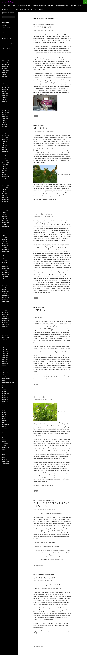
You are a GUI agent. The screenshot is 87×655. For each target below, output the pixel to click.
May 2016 (4, 285)
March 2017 (5, 266)
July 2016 (4, 282)
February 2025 (5, 83)
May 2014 (4, 332)
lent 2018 (4, 405)
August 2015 (5, 303)
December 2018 (5, 226)
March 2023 (5, 128)
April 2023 (4, 126)
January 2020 (5, 201)
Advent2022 (5, 370)
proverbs (4, 439)
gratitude (4, 395)
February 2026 (5, 60)
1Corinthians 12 (6, 5)
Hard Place (41, 310)
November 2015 (5, 297)
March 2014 (5, 335)
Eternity (8, 41)
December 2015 (5, 295)
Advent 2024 (5, 349)
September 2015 (5, 301)
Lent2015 (4, 408)
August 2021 (5, 164)
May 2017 (4, 262)
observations (5, 430)
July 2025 (4, 74)
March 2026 (5, 58)
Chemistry (9, 48)
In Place (39, 396)
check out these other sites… (62, 5)
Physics (8, 45)
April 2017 (4, 264)
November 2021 (5, 158)
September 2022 (5, 139)
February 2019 (5, 222)
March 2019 (5, 220)
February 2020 (5, 199)
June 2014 (4, 330)
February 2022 (5, 153)
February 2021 (5, 176)
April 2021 (4, 172)
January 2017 (5, 270)
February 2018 (5, 245)
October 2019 (5, 207)
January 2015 (5, 316)
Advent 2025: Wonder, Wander (39, 5)
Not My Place (42, 213)
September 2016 (5, 278)
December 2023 (5, 110)
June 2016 (4, 283)
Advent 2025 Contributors (24, 5)
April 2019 (4, 218)
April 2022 (4, 149)
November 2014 (5, 320)
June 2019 (4, 214)
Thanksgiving (5, 443)
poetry (3, 435)
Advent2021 (5, 369)
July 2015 (4, 305)
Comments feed (5, 461)
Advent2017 (5, 361)
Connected (4, 25)
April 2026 (4, 57)
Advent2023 (5, 372)
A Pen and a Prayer (8, 2)
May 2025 (4, 78)
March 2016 (5, 289)
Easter (3, 385)
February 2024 (5, 107)
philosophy (4, 432)
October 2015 (5, 299)
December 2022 (5, 133)
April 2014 (4, 333)
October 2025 (5, 68)
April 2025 (4, 80)
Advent (3, 347)
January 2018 (5, 247)
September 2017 (5, 255)
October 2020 (5, 183)
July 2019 (4, 212)
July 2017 (4, 258)
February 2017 (5, 268)
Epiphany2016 (5, 393)
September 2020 (5, 185)
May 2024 (4, 101)
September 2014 (5, 324)
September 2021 (5, 162)
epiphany (4, 389)
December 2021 (5, 157)
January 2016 (5, 293)
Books (3, 380)
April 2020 (4, 195)
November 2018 (5, 228)
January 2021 (5, 178)
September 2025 (5, 70)
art (3, 374)
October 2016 (5, 276)
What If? (4, 29)
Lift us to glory (44, 577)
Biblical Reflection (38, 24)
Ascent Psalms (5, 376)
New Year (4, 426)
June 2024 (4, 99)
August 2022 (5, 141)
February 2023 (5, 130)
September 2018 (5, 232)
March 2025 (5, 82)
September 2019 (5, 208)
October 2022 (5, 137)
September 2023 (5, 116)
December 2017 (5, 249)
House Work (5, 399)
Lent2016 (4, 410)
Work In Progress (39, 9)
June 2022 (4, 145)
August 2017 (5, 257)
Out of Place (42, 27)
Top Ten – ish (23, 9)
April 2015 (4, 310)
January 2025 (5, 85)
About (13, 5)
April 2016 (4, 287)
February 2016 (5, 291)
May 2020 (4, 193)
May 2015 (4, 308)
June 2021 (4, 168)
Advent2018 (5, 363)
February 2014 (5, 337)
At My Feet (50, 5)
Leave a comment (51, 131)
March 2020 (5, 197)
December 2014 (5, 318)
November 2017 (5, 251)
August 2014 (5, 326)
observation (4, 428)
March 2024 (5, 105)
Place (36, 116)
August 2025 (5, 72)
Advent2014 (5, 355)
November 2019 (5, 205)
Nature (3, 422)
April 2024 (4, 103)
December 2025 (5, 64)
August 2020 (5, 187)
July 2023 (4, 120)
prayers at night (39, 565)
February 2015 (5, 314)
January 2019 (5, 224)
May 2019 (4, 216)
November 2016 (5, 274)
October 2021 (5, 160)
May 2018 (4, 239)
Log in (3, 457)
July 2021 (4, 166)
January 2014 (5, 339)
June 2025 (4, 76)
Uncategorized (5, 447)
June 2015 (4, 307)
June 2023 (4, 122)
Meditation (47, 24)
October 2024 (5, 91)
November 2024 (5, 89)
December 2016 (5, 272)
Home (79, 5)
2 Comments (50, 30)
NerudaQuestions (6, 424)
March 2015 (5, 312)
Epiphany (4, 391)
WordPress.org (5, 463)
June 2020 (4, 191)
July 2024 (4, 97)
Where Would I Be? (6, 32)
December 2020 (5, 180)
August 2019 (5, 210)
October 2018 (5, 230)
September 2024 (5, 93)
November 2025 (5, 66)
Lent (3, 403)
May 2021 (4, 170)
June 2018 (4, 237)
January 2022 (5, 155)
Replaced (40, 128)
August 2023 (5, 118)
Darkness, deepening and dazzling (51, 505)
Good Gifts (73, 5)
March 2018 (5, 243)
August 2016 (5, 280)
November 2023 (5, 112)
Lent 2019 (4, 407)
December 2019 (5, 203)
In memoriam (5, 401)
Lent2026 (4, 416)
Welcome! (30, 9)
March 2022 (5, 151)
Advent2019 (5, 365)
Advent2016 (5, 359)
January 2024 (5, 108)
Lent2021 (4, 412)
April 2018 (4, 241)
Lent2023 (4, 414)
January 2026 (5, 62)
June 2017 (4, 260)
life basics (4, 418)
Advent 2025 (5, 351)
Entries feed (4, 459)
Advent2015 (5, 357)
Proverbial (15, 9)
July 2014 (4, 328)
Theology (4, 445)
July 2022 (4, 143)
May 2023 (4, 124)
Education (4, 387)
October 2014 (5, 322)
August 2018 (5, 233)
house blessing (5, 397)
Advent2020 (5, 367)
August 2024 (5, 95)
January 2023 (5, 132)
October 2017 (5, 253)
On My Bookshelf (6, 9)
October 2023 (5, 114)
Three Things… (5, 31)
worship (4, 449)
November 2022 (5, 135)
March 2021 (5, 174)
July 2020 (4, 189)
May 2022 (4, 147)
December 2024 (5, 87)
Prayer (52, 24)
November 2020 (5, 182)
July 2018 (4, 235)
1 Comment (49, 580)
